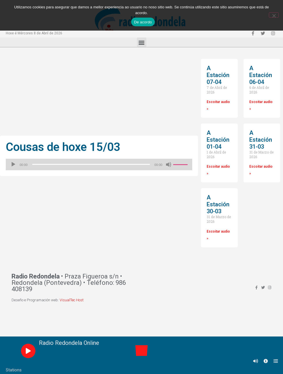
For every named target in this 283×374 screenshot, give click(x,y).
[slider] (91, 164)
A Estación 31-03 (260, 139)
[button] (141, 42)
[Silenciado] (168, 164)
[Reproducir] (13, 164)
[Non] (274, 15)
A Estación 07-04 (218, 75)
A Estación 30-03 (218, 204)
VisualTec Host (72, 300)
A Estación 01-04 (218, 139)
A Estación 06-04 (260, 75)
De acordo (143, 22)
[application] (99, 164)
